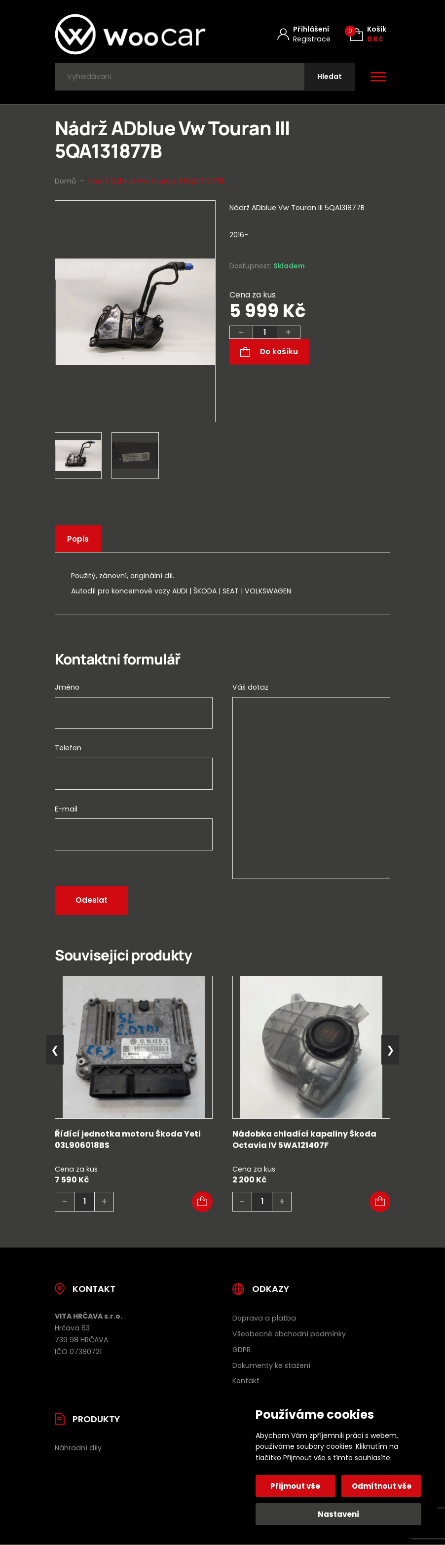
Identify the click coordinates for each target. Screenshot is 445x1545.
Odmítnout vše (381, 1486)
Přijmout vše (296, 1486)
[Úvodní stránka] (130, 34)
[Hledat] (329, 77)
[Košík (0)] (368, 34)
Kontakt (246, 1381)
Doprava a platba (264, 1318)
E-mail (66, 809)
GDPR (241, 1350)
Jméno (67, 688)
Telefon (68, 748)
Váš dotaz (250, 688)
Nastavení (339, 1514)
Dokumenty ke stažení (271, 1365)
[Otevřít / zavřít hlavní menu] (378, 77)
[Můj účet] (303, 34)
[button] (202, 1201)
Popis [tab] (78, 539)
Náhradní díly (78, 1448)
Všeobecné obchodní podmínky (289, 1334)
